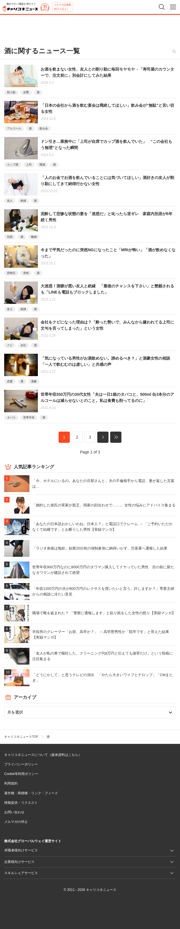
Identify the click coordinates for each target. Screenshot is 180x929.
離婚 (34, 236)
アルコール (14, 128)
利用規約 (11, 783)
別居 (10, 236)
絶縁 (23, 200)
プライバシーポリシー (21, 764)
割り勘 (11, 92)
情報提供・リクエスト (21, 803)
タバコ (11, 417)
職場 (42, 164)
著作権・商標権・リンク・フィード (31, 793)
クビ (10, 345)
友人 (10, 200)
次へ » (103, 437)
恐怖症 (11, 272)
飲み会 (44, 128)
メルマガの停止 (16, 822)
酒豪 (34, 381)
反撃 (26, 92)
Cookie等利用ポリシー (21, 774)
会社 (23, 345)
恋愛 (10, 381)
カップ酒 (12, 164)
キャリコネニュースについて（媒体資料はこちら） (43, 755)
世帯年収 (28, 417)
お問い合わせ (14, 812)
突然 (26, 272)
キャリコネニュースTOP (21, 736)
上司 (29, 164)
